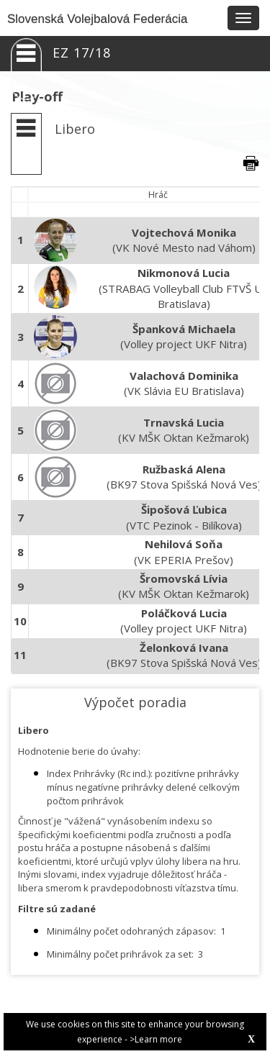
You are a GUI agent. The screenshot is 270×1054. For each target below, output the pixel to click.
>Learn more (156, 1039)
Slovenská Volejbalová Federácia (97, 19)
